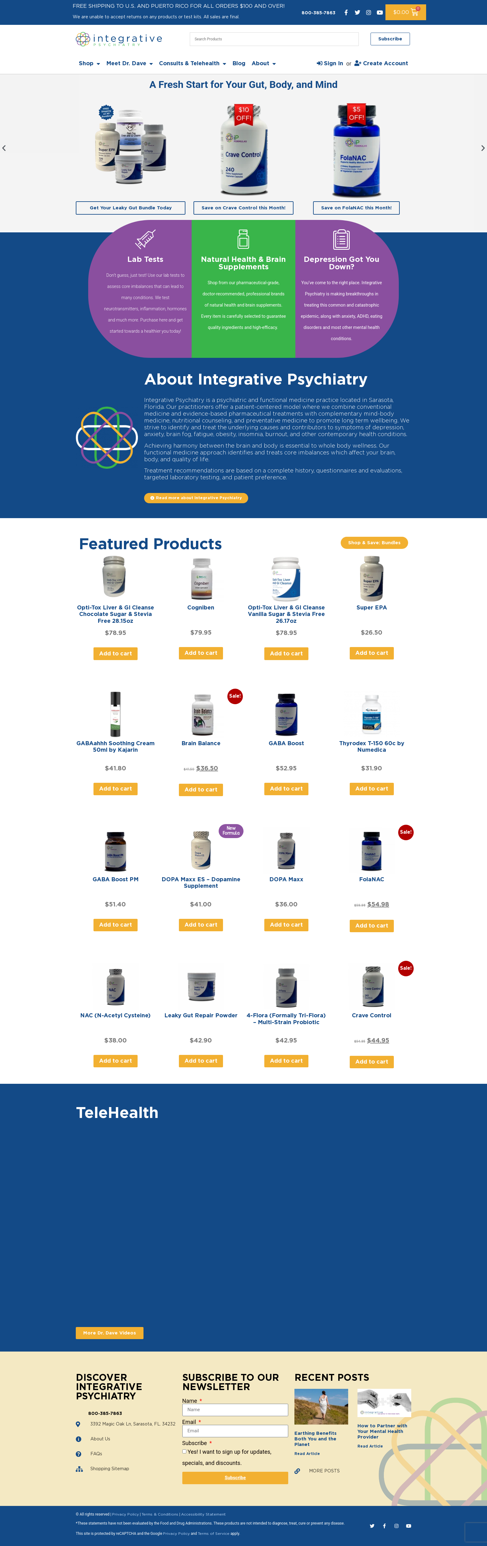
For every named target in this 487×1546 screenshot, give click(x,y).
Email (190, 1422)
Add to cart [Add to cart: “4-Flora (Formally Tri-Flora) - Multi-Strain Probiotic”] (286, 1061)
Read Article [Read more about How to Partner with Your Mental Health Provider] (370, 1446)
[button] (4, 148)
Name (190, 1401)
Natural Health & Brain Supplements (243, 263)
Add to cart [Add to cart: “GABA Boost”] (286, 789)
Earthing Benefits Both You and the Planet (315, 1439)
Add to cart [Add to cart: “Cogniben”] (200, 653)
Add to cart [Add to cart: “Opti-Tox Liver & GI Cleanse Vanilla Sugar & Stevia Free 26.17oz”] (286, 654)
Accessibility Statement (203, 1514)
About (264, 64)
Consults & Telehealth (192, 64)
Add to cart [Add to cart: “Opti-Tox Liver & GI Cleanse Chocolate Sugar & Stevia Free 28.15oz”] (115, 654)
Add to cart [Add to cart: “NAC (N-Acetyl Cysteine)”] (115, 1061)
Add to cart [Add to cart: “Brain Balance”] (200, 790)
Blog (238, 63)
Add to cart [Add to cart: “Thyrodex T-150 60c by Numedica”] (371, 789)
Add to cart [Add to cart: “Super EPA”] (371, 653)
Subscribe (195, 1443)
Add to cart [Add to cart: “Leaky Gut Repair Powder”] (200, 1061)
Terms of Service (214, 1533)
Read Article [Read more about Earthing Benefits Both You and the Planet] (307, 1454)
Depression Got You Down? (341, 263)
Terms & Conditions (160, 1514)
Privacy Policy (125, 1514)
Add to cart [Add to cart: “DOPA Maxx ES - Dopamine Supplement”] (200, 925)
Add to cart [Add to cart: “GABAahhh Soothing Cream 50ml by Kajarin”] (115, 789)
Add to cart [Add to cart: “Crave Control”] (371, 1062)
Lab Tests (145, 259)
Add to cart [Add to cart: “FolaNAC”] (371, 926)
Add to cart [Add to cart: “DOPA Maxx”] (286, 925)
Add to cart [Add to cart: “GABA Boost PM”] (115, 925)
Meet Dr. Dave (129, 64)
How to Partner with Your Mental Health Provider (382, 1431)
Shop (89, 64)
